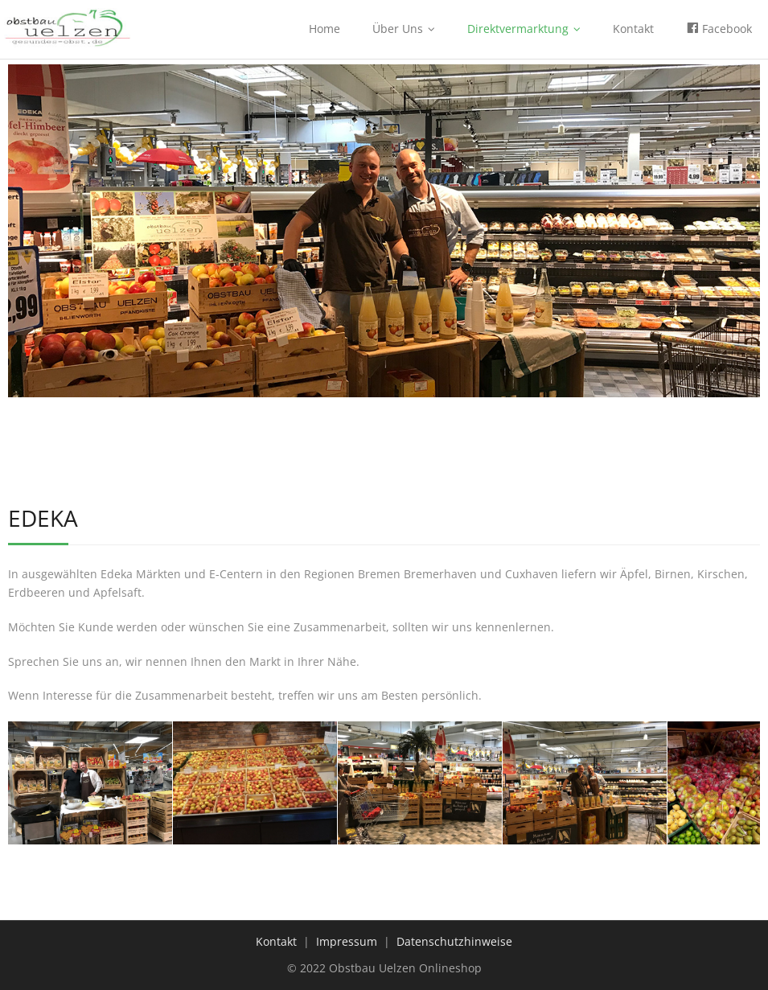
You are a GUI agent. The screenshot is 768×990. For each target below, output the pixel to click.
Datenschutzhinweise (454, 942)
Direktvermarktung (518, 29)
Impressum (346, 942)
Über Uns (397, 29)
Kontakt (633, 29)
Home (324, 29)
